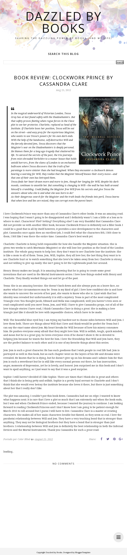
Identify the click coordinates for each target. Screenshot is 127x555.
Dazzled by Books (63, 22)
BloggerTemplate (82, 552)
